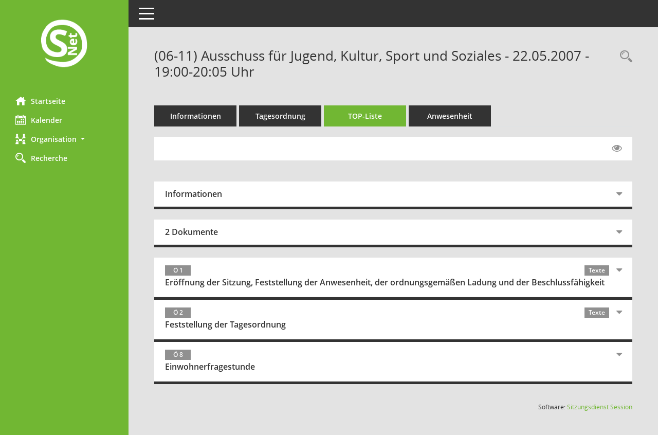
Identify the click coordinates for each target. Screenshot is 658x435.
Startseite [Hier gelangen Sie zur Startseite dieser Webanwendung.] (40, 101)
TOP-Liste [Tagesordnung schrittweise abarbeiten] (365, 116)
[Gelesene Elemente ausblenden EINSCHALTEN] (617, 148)
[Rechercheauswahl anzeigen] (623, 56)
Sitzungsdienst (599, 407)
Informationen (195, 116)
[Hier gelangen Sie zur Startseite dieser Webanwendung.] (64, 44)
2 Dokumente (191, 232)
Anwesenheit (449, 116)
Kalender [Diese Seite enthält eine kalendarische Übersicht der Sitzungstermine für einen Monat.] (38, 120)
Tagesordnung (280, 116)
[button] (64, 139)
